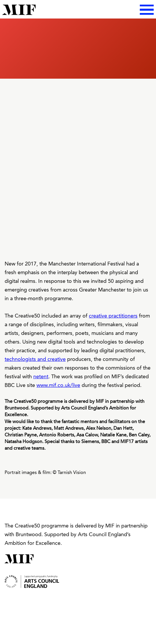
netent (40, 376)
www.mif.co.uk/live (58, 385)
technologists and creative (35, 359)
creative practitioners (113, 316)
